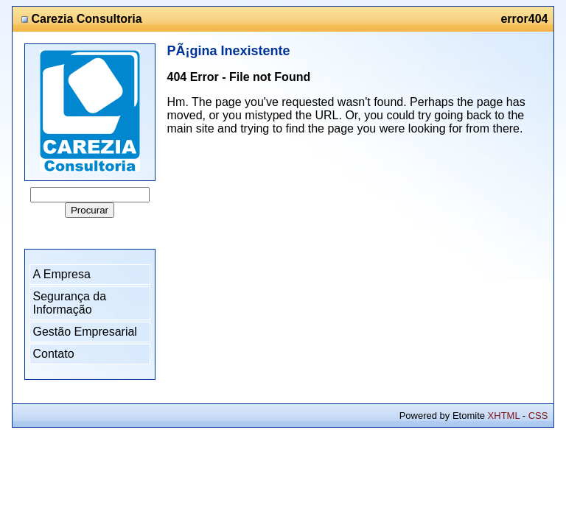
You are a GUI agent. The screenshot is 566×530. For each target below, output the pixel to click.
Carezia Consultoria (86, 19)
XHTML (504, 415)
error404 (524, 19)
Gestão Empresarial (85, 331)
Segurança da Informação (70, 303)
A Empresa (62, 274)
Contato (53, 353)
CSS (538, 415)
